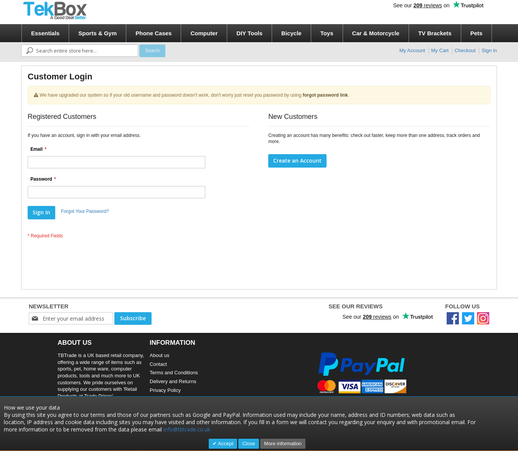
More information (283, 443)
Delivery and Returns (173, 381)
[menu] (261, 33)
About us (159, 355)
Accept (225, 443)
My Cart (440, 50)
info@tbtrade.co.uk (186, 429)
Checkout (465, 50)
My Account (412, 50)
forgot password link (325, 95)
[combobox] (79, 50)
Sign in (489, 50)
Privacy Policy (165, 390)
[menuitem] (45, 33)
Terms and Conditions (174, 372)
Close (248, 443)
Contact (158, 364)
